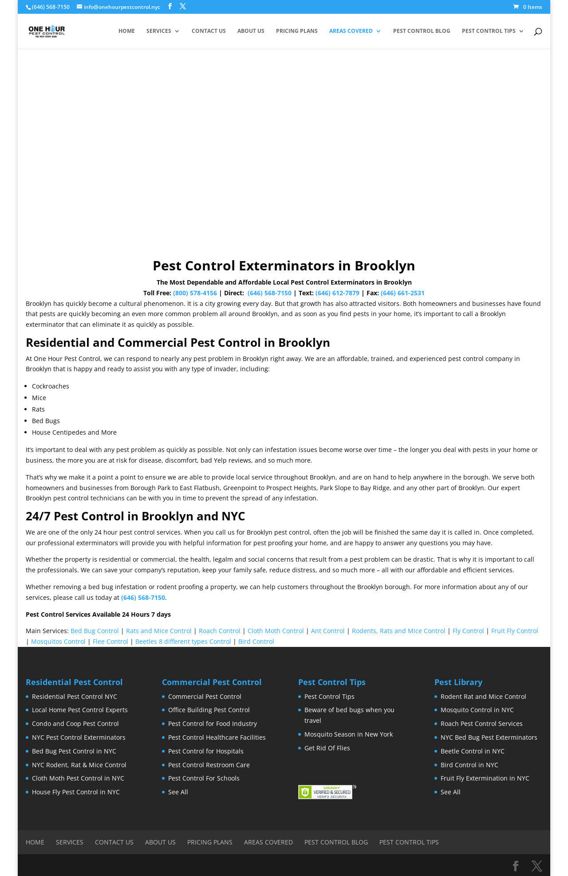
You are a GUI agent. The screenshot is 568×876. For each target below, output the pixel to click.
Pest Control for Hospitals (206, 751)
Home (126, 31)
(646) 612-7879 (337, 293)
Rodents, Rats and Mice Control (399, 630)
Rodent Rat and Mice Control (483, 696)
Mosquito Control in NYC (477, 710)
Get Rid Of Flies (327, 748)
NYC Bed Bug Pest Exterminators (489, 737)
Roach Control (220, 630)
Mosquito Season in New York (348, 734)
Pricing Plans (297, 31)
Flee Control (110, 641)
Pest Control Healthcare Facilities (217, 737)
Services (158, 31)
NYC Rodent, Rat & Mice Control (79, 765)
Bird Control (256, 641)
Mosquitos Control (58, 641)
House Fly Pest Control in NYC (76, 792)
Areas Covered (351, 31)
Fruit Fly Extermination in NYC (485, 778)
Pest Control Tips (489, 31)
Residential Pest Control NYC (74, 696)
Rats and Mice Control (159, 630)
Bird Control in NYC (469, 765)
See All (178, 792)
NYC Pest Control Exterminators (79, 737)
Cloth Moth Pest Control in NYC (78, 778)
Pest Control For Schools (204, 778)
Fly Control (468, 630)
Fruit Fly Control (514, 630)
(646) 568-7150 (270, 293)
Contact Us (209, 31)
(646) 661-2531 (403, 293)
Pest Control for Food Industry (212, 723)
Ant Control (328, 630)
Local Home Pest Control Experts (80, 710)
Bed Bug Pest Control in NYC (74, 751)
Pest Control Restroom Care (209, 765)
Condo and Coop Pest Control (75, 723)
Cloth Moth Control (276, 630)
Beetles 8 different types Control (183, 641)
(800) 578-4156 (195, 293)
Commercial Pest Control (204, 696)
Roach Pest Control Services (482, 723)
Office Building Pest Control (209, 710)
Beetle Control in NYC (473, 751)
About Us (250, 31)
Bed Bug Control (95, 630)
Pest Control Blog (421, 31)
